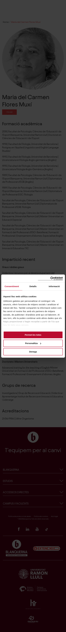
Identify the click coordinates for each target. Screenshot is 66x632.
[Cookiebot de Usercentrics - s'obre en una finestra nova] (50, 278)
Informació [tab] (54, 286)
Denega (33, 351)
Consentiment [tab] (12, 286)
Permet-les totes (33, 335)
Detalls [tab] (33, 286)
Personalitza (33, 343)
